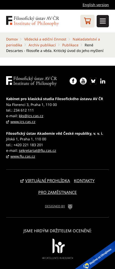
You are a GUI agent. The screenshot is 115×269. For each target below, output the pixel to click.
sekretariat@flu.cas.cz (37, 150)
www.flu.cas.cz (22, 156)
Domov (12, 39)
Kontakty (84, 180)
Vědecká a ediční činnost (45, 39)
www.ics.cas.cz (22, 121)
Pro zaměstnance (57, 192)
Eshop (87, 21)
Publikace (70, 45)
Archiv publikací (42, 45)
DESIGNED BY (55, 206)
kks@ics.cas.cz (31, 115)
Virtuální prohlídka (47, 180)
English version (96, 4)
